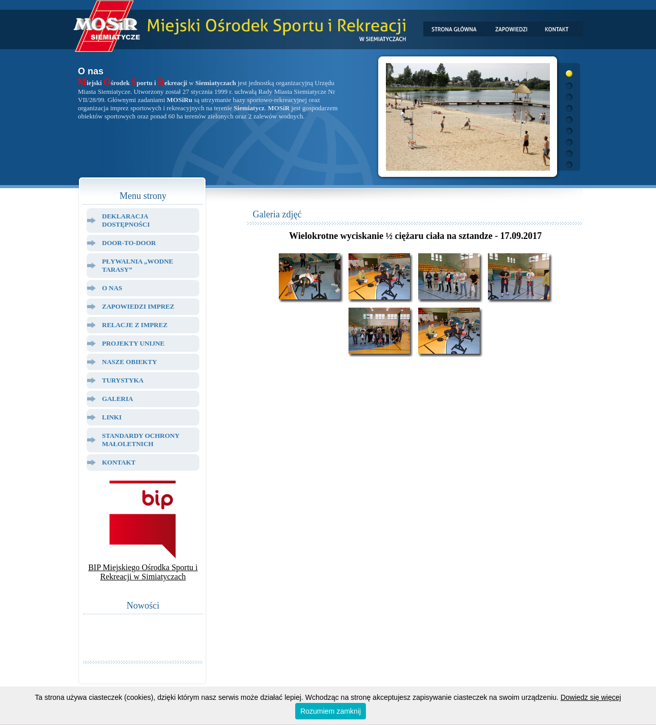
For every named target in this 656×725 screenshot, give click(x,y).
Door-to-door (129, 243)
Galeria (117, 398)
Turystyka (123, 380)
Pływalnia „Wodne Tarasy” (137, 265)
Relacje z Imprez (135, 325)
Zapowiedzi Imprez (138, 306)
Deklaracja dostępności (126, 220)
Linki (111, 417)
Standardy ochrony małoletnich (140, 440)
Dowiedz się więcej (591, 697)
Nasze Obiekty (129, 362)
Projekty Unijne (133, 343)
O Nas (112, 288)
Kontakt (119, 462)
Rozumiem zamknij (330, 711)
